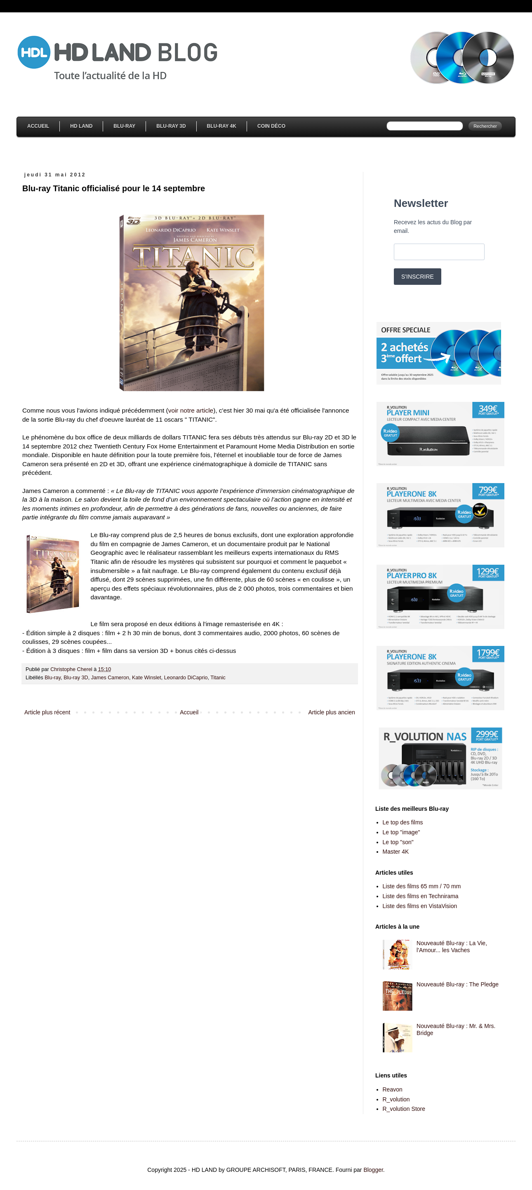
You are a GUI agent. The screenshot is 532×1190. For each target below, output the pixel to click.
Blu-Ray (124, 126)
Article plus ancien (331, 712)
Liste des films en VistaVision (420, 906)
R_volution (396, 1099)
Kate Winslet (146, 678)
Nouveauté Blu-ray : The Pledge (458, 984)
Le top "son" (398, 842)
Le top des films (403, 822)
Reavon (393, 1089)
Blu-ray (53, 678)
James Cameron (110, 678)
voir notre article (191, 410)
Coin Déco (271, 126)
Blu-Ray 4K (221, 126)
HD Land (81, 126)
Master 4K (396, 851)
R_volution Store (404, 1109)
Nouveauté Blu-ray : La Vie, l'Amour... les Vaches (452, 946)
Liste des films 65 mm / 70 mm (422, 886)
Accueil (38, 126)
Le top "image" (401, 832)
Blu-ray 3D (76, 678)
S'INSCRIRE (417, 276)
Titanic (218, 678)
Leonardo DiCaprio (186, 678)
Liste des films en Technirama (421, 896)
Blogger (373, 1170)
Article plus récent (47, 712)
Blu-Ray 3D (171, 126)
